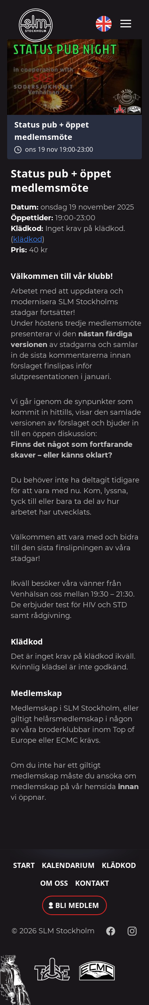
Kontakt (92, 883)
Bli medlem (77, 905)
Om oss (54, 883)
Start (24, 865)
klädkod (27, 239)
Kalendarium (68, 865)
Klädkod (119, 865)
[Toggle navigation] (125, 23)
